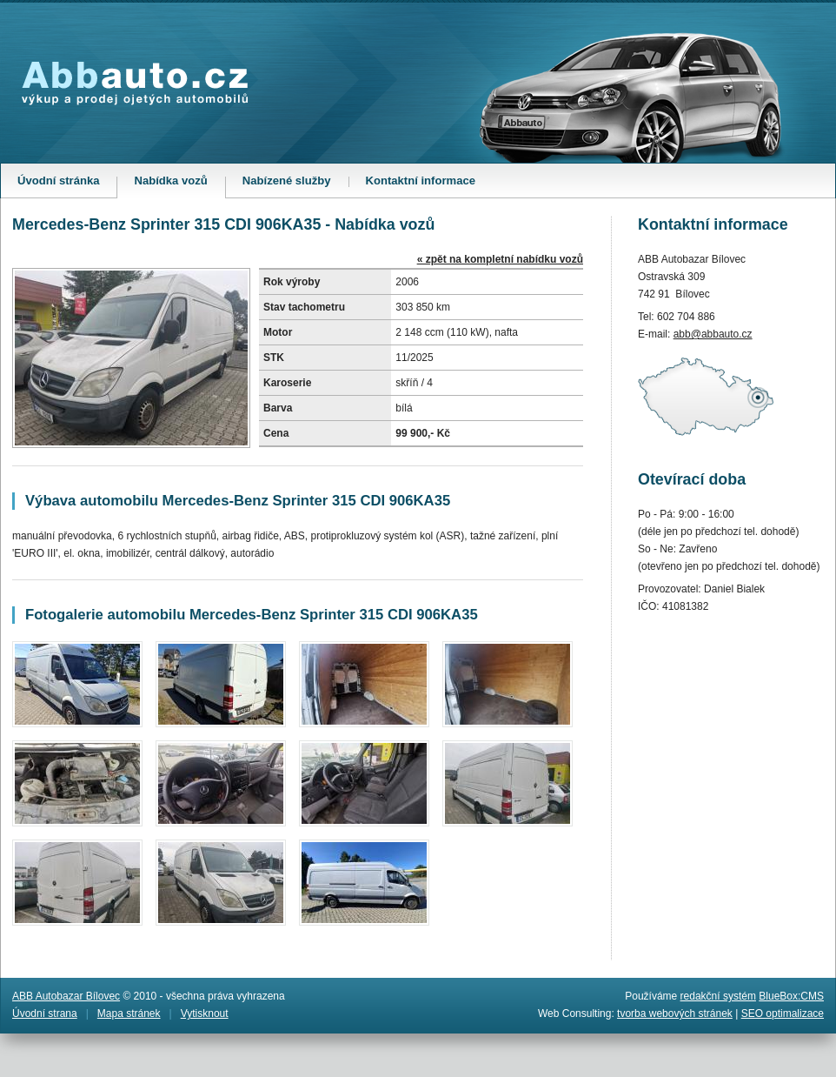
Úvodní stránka (58, 180)
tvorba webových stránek (675, 1013)
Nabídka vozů (179, 186)
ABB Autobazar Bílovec (66, 996)
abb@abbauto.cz (713, 334)
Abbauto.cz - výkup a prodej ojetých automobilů (135, 83)
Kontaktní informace (420, 180)
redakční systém (718, 996)
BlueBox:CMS (791, 996)
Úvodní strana (44, 1013)
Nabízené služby (286, 180)
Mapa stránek (129, 1013)
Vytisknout (205, 1013)
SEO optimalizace (782, 1013)
